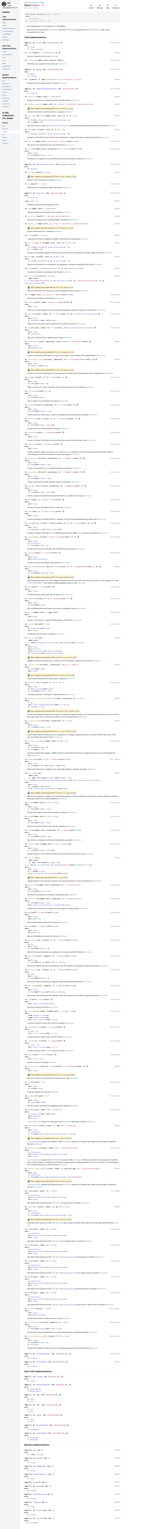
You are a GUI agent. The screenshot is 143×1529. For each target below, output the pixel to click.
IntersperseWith (78, 359)
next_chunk (33, 276)
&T (36, 707)
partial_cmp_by (35, 1169)
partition (32, 682)
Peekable (50, 444)
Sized (35, 153)
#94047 (74, 657)
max (29, 912)
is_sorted (32, 1309)
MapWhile (70, 486)
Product (33, 1102)
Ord (39, 919)
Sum (31, 1088)
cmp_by (31, 1126)
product (31, 1096)
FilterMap (64, 419)
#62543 (76, 711)
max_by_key (33, 940)
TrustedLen (41, 1362)
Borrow (36, 1458)
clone (30, 53)
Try (31, 122)
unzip (30, 1011)
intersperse (33, 341)
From (35, 1482)
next (30, 209)
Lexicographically (33, 1121)
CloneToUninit (40, 1474)
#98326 (70, 287)
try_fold (32, 243)
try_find (32, 858)
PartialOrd (41, 1154)
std (8, 3)
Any (34, 1450)
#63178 (65, 878)
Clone (39, 42)
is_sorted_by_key (36, 1336)
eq (29, 1191)
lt (29, 1245)
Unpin (39, 1415)
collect (31, 624)
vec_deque (40, 2)
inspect (31, 599)
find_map (32, 844)
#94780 (72, 675)
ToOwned (37, 1502)
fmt (29, 79)
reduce (31, 759)
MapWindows (81, 567)
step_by (31, 302)
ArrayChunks (71, 1066)
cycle (30, 1055)
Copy (32, 1031)
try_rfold (32, 116)
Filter (64, 405)
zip (29, 328)
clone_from (33, 60)
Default (33, 689)
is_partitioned (35, 721)
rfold (30, 130)
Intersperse (77, 341)
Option (55, 97)
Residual (56, 643)
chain (30, 314)
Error (77, 79)
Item (63, 120)
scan (30, 523)
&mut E (65, 665)
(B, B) (62, 682)
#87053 (73, 793)
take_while (33, 472)
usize (60, 104)
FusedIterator (43, 1354)
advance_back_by (35, 104)
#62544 (73, 731)
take (30, 511)
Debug (39, 69)
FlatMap (61, 537)
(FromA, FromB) (69, 1011)
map (29, 377)
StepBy (61, 302)
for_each (32, 391)
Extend (32, 669)
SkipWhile (69, 458)
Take (54, 511)
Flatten (48, 553)
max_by (31, 956)
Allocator (34, 18)
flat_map (32, 537)
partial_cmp (33, 1148)
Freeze (39, 1376)
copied (31, 1027)
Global (55, 14)
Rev (42, 999)
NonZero (81, 104)
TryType (80, 643)
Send (38, 1395)
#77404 (70, 108)
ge (29, 1293)
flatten (31, 553)
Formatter (51, 79)
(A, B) (54, 1019)
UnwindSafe (41, 1433)
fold (30, 257)
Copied (54, 1027)
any (29, 816)
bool (49, 155)
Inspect (57, 599)
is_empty (32, 172)
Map (54, 377)
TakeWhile (69, 472)
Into (38, 1486)
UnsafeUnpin (42, 1425)
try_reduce (33, 773)
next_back (32, 97)
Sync (38, 1405)
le (29, 1261)
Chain (58, 314)
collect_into (34, 665)
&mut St (38, 529)
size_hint (32, 216)
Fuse (44, 587)
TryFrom (40, 1510)
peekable (32, 444)
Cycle (45, 1055)
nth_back (32, 141)
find (30, 830)
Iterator (56, 120)
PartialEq (41, 1197)
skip (30, 500)
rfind (30, 149)
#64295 (69, 1138)
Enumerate (51, 432)
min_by (31, 986)
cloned (31, 1041)
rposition (32, 899)
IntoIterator (79, 314)
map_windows (33, 567)
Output (59, 653)
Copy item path (42, 5)
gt (29, 1277)
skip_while (33, 458)
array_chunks (34, 1066)
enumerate (32, 432)
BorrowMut (38, 1466)
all (29, 803)
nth (29, 295)
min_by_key (33, 970)
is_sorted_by (34, 1322)
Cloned (54, 1041)
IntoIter (51, 42)
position (32, 885)
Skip (54, 500)
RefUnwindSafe (43, 1384)
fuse (30, 587)
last (30, 268)
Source (35, 8)
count (30, 235)
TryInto (40, 1518)
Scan (78, 523)
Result (68, 79)
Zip (55, 328)
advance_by (33, 224)
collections (31, 2)
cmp (29, 1110)
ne (29, 1229)
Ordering (61, 962)
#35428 (73, 177)
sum (29, 1082)
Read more (55, 56)
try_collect (33, 638)
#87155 (71, 577)
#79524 (71, 352)
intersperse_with (36, 359)
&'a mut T (64, 705)
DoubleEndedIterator (46, 89)
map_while (32, 486)
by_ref (31, 612)
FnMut (32, 120)
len (29, 184)
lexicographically (69, 1257)
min (29, 926)
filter (31, 405)
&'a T (54, 1033)
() (72, 79)
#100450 (72, 1075)
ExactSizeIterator (45, 164)
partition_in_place (37, 698)
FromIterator (35, 628)
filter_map (33, 419)
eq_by (30, 1207)
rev (29, 999)
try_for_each (34, 741)
